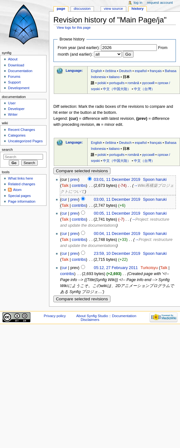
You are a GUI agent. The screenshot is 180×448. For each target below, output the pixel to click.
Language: (74, 70)
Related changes (21, 184)
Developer (16, 109)
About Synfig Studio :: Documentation (106, 316)
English (96, 71)
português (117, 83)
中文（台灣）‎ (144, 89)
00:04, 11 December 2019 (117, 233)
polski (101, 83)
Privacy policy (55, 316)
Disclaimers (90, 320)
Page (61, 8)
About (12, 59)
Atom (17, 190)
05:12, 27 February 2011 (116, 268)
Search (7, 149)
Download (16, 65)
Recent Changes (21, 130)
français (156, 71)
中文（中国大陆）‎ (117, 89)
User (12, 103)
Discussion (82, 8)
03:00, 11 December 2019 (117, 199)
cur (64, 199)
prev (74, 179)
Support (14, 82)
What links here (20, 178)
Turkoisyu (149, 268)
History (138, 8)
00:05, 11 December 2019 (117, 213)
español (141, 71)
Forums (14, 76)
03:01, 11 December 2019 (117, 179)
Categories (16, 135)
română (133, 83)
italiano (114, 77)
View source (113, 8)
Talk (65, 185)
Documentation (20, 71)
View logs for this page (73, 27)
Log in (138, 2)
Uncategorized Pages (25, 141)
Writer (12, 114)
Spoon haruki (155, 179)
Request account (160, 2)
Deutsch (125, 71)
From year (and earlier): (79, 48)
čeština (110, 71)
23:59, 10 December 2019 (117, 253)
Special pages (19, 196)
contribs (79, 185)
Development (18, 88)
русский (148, 83)
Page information (21, 201)
